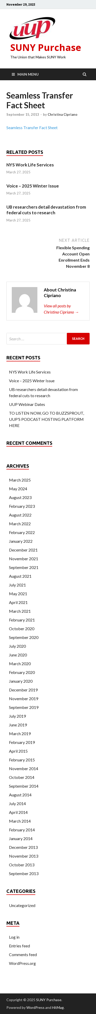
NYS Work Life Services (30, 164)
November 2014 (23, 768)
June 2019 (18, 724)
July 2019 (17, 716)
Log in (14, 937)
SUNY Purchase (45, 47)
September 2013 (23, 873)
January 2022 (21, 541)
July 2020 (17, 646)
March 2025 (20, 479)
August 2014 (20, 794)
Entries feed (19, 945)
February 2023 (22, 506)
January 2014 (21, 838)
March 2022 (20, 523)
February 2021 (22, 619)
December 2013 (23, 847)
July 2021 (17, 584)
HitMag (58, 1007)
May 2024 (18, 488)
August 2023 (20, 497)
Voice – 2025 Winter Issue (32, 186)
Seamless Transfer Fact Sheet (32, 127)
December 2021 (23, 549)
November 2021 (23, 558)
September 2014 (23, 786)
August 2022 (20, 514)
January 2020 (21, 681)
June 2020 (18, 654)
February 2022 (22, 532)
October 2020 (21, 628)
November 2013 (23, 855)
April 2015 (18, 751)
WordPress (35, 1007)
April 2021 (18, 602)
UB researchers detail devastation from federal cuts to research (46, 209)
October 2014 (21, 777)
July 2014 (17, 803)
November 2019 (23, 698)
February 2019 (22, 742)
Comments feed (23, 954)
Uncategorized (22, 905)
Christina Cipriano (62, 114)
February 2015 (22, 759)
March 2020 (20, 663)
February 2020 (22, 672)
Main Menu (28, 74)
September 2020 (23, 637)
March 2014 (20, 821)
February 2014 (22, 829)
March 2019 (20, 733)
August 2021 (20, 576)
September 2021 (23, 567)
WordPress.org (22, 963)
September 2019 (23, 707)
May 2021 (18, 593)
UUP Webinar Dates (27, 404)
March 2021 (20, 611)
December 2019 (23, 689)
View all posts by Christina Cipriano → (61, 308)
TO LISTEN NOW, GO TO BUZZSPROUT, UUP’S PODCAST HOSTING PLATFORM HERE (46, 419)
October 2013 (21, 864)
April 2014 (18, 812)
